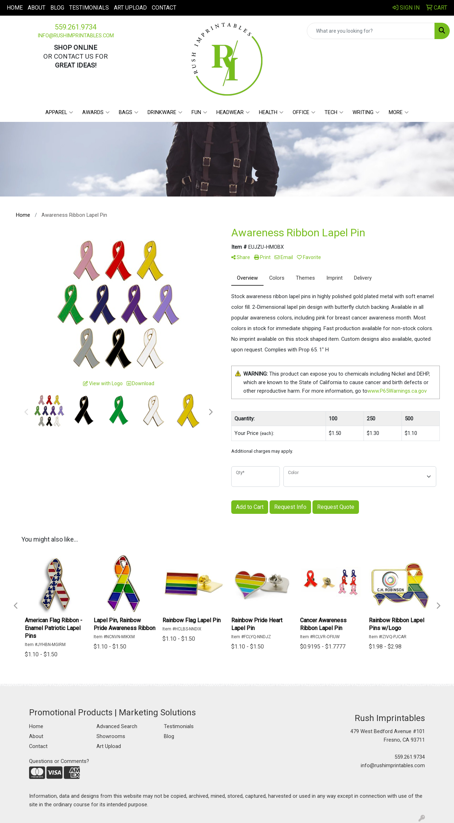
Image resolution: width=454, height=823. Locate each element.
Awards (96, 112)
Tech (334, 112)
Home (15, 7)
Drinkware (165, 112)
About (36, 7)
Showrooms (110, 736)
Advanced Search (116, 726)
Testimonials (89, 7)
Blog (57, 7)
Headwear (233, 112)
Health (271, 112)
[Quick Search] (371, 31)
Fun (199, 112)
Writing (366, 112)
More (399, 112)
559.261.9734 (75, 27)
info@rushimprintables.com (76, 35)
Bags (128, 112)
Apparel (59, 112)
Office (304, 112)
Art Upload (130, 7)
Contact (164, 7)
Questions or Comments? (59, 761)
